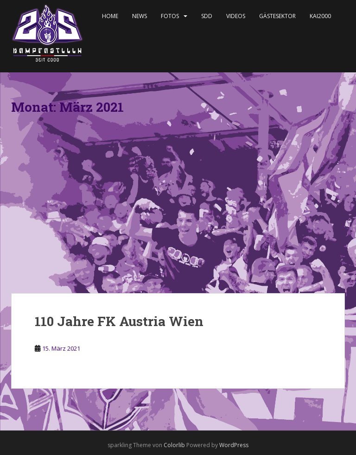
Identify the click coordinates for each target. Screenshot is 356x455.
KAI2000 (320, 16)
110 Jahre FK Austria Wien (119, 321)
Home (110, 16)
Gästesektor (277, 16)
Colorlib (174, 445)
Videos (235, 16)
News (139, 16)
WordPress (233, 445)
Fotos (170, 16)
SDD (206, 16)
